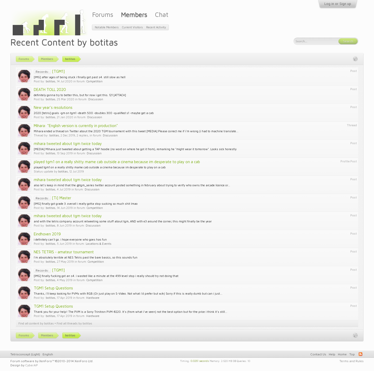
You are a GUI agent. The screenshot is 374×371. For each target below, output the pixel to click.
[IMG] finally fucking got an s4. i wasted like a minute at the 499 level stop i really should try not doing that (106, 275)
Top (352, 354)
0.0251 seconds (200, 360)
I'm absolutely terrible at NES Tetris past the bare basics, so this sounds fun (85, 257)
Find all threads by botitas (74, 323)
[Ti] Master (52, 198)
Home (342, 354)
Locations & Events (98, 243)
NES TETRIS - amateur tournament (64, 252)
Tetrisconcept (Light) (25, 354)
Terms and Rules (351, 361)
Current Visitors (132, 27)
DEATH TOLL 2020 (50, 89)
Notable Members (107, 27)
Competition (94, 81)
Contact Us (318, 354)
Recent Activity (156, 27)
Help (332, 354)
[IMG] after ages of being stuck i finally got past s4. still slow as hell (79, 77)
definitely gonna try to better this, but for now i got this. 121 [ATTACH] (80, 95)
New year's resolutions (53, 107)
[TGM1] (49, 71)
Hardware (92, 297)
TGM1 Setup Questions (53, 288)
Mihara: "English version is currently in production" (76, 125)
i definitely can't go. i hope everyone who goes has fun (70, 239)
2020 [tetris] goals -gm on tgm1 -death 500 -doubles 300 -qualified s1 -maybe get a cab (94, 113)
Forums (102, 14)
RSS (360, 354)
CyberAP (31, 365)
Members (134, 14)
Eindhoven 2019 (47, 234)
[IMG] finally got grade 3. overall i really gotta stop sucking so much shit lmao (86, 203)
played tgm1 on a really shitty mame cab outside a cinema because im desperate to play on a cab (117, 162)
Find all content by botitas (36, 323)
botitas (50, 81)
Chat (161, 14)
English (48, 354)
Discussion (95, 99)
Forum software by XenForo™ (51, 361)
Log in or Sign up (337, 4)
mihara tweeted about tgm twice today (68, 143)
